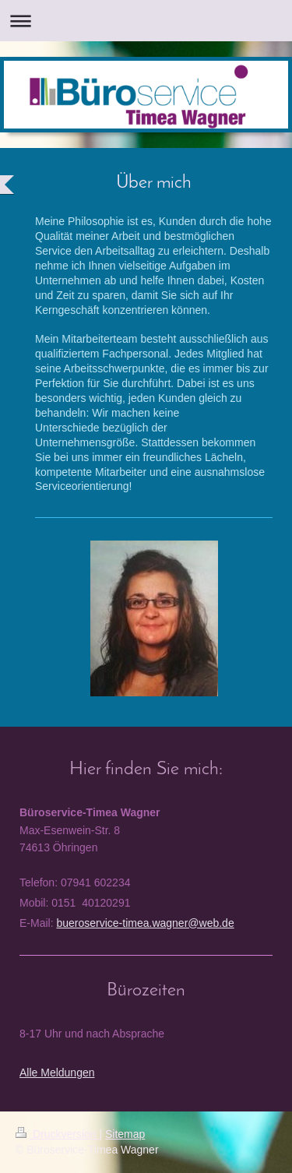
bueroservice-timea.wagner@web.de (145, 923)
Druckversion (57, 1134)
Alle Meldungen (57, 1072)
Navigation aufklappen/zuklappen (146, 20)
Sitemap (125, 1134)
